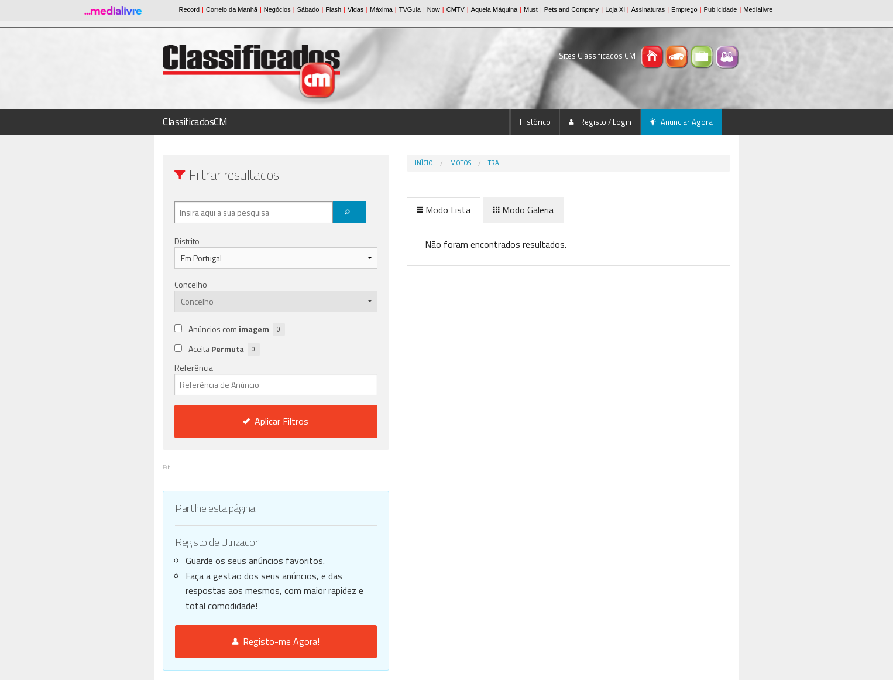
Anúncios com (236, 329)
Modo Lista (394, 210)
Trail (447, 163)
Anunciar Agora (681, 122)
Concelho (190, 284)
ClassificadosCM (195, 121)
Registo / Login (600, 122)
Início (375, 163)
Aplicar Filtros (251, 421)
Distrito (187, 241)
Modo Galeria (474, 210)
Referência (251, 378)
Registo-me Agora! (251, 641)
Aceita (224, 349)
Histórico (535, 122)
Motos (411, 163)
